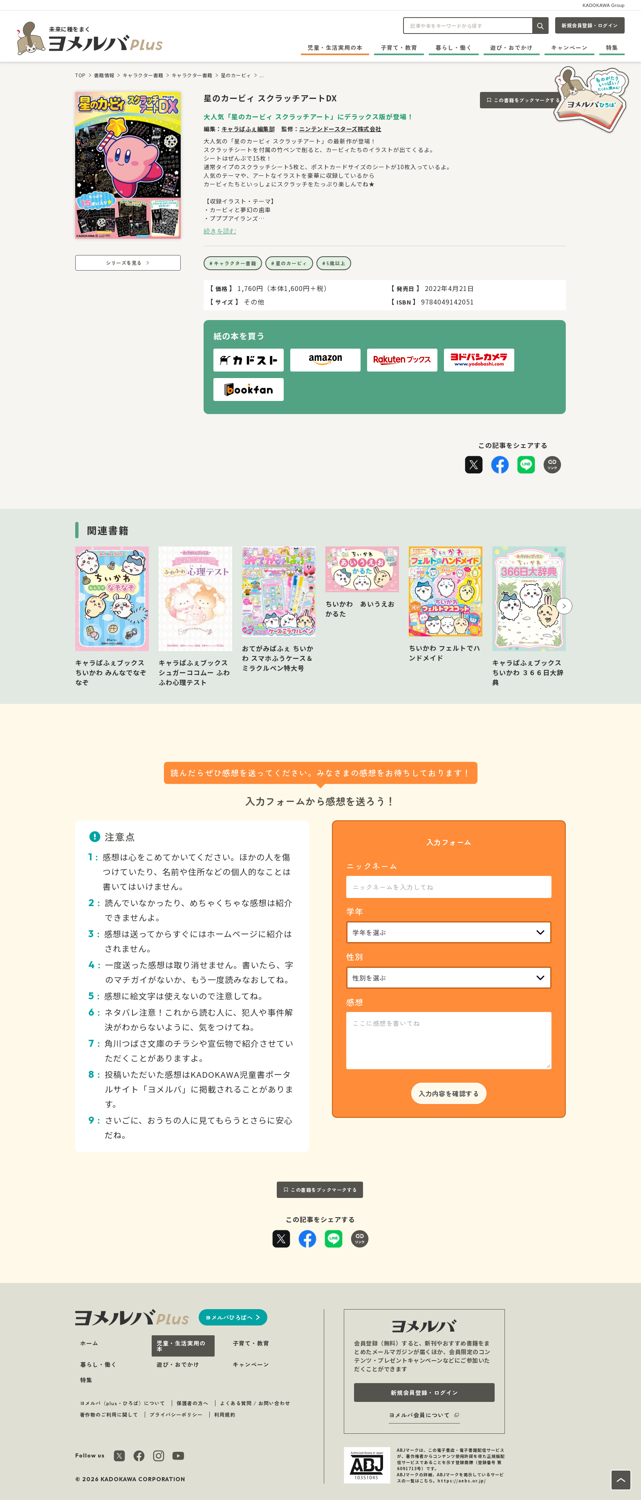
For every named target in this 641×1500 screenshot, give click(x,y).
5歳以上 (336, 263)
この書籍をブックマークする (527, 99)
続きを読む (220, 230)
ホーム (89, 1343)
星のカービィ (236, 75)
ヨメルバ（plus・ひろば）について (122, 1402)
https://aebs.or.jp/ (461, 1481)
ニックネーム (372, 866)
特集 (612, 47)
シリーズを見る (124, 262)
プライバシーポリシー (176, 1414)
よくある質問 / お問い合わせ (255, 1402)
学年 (354, 911)
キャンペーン (569, 47)
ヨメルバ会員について (419, 1415)
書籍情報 (104, 75)
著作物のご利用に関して (109, 1414)
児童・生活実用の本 (335, 47)
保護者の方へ (192, 1402)
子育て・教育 (399, 47)
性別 (354, 957)
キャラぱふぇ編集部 (248, 129)
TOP (80, 75)
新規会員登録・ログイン (590, 25)
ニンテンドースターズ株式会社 (340, 129)
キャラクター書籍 (143, 75)
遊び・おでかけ (511, 47)
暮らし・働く (453, 47)
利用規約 (224, 1414)
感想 (354, 1002)
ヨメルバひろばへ (229, 1317)
